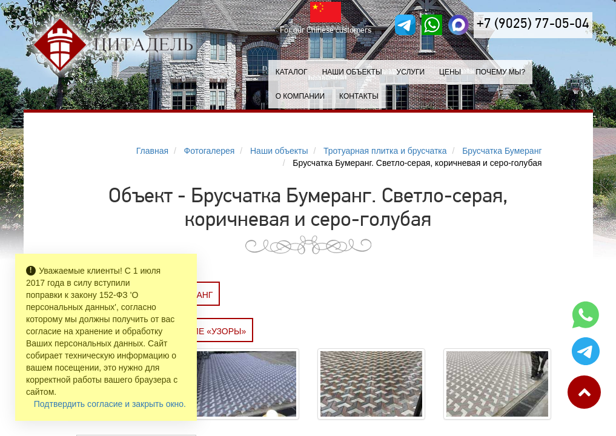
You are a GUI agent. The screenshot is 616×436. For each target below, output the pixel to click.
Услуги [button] (411, 72)
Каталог (292, 72)
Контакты (359, 96)
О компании (300, 96)
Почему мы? (500, 72)
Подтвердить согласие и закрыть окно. (110, 404)
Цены (450, 72)
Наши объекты (352, 72)
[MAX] (458, 25)
